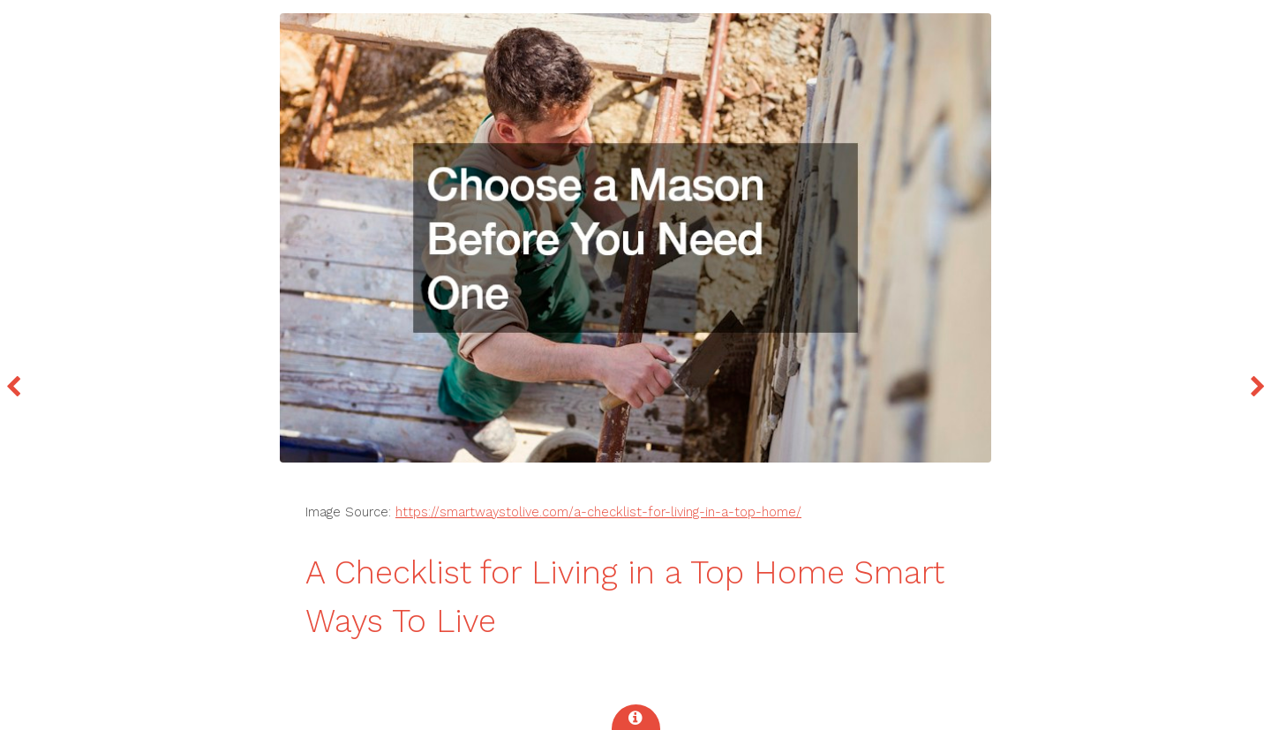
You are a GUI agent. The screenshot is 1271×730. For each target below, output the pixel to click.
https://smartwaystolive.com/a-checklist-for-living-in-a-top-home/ (598, 512)
